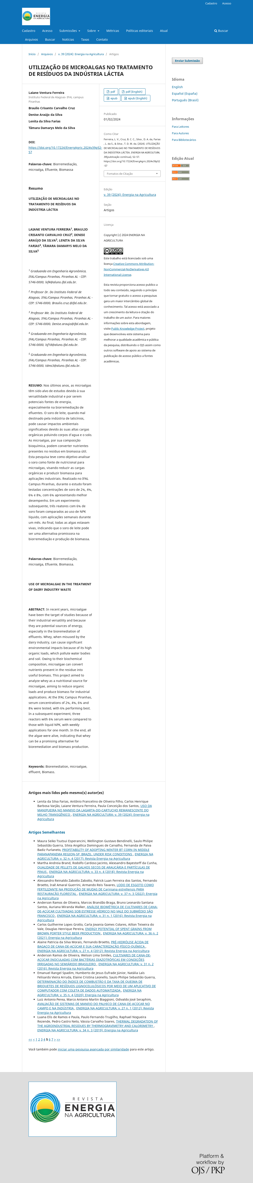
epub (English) (137, 98)
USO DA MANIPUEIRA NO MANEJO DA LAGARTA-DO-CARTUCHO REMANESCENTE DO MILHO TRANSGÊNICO (94, 810)
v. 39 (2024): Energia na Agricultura (81, 54)
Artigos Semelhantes (47, 832)
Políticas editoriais (139, 31)
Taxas (85, 39)
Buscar (50, 39)
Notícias (68, 39)
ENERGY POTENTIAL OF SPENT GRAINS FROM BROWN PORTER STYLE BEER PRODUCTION (94, 931)
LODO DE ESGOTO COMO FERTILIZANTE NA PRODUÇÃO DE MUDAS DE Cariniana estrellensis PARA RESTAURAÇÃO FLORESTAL (95, 889)
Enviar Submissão (187, 61)
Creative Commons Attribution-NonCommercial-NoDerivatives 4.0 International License (129, 269)
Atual (164, 31)
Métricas (112, 31)
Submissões (68, 31)
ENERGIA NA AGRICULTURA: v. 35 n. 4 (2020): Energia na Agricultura (89, 992)
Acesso (47, 31)
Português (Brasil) (185, 100)
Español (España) (184, 93)
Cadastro (28, 31)
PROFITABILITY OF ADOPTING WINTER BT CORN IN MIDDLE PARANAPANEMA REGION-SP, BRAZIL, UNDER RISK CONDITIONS (93, 852)
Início (32, 54)
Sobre (92, 31)
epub (113, 98)
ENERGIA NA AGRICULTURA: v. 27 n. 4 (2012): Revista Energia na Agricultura (93, 951)
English (177, 87)
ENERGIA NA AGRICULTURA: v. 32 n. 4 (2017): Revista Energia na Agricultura (95, 856)
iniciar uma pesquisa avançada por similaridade (93, 1049)
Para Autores (180, 133)
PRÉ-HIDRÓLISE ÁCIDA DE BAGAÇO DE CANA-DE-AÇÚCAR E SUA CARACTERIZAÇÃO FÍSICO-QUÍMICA (93, 944)
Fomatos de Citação (120, 174)
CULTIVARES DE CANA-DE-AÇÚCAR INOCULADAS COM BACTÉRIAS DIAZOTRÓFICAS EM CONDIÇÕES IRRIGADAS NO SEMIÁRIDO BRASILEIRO (94, 959)
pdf (112, 92)
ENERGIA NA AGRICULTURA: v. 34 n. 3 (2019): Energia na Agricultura (87, 1030)
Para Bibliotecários (184, 140)
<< (30, 1039)
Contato (102, 39)
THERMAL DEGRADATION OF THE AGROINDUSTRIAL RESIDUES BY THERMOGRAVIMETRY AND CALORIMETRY (97, 1023)
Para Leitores (180, 127)
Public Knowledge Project (127, 329)
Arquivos (31, 39)
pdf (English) (133, 92)
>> (58, 1039)
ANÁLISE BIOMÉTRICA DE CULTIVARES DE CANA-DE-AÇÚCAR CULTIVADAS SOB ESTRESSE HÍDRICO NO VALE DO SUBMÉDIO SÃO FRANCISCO (97, 911)
